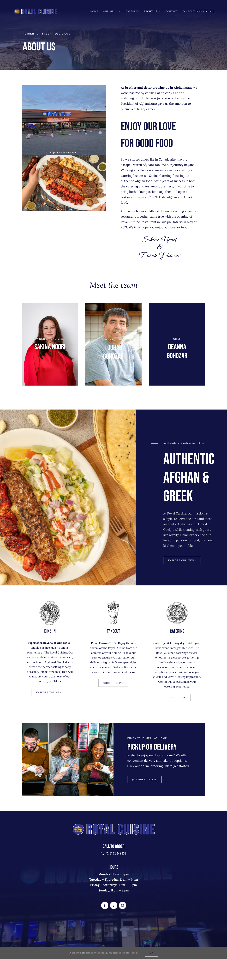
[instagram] (122, 905)
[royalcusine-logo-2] (36, 9)
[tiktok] (113, 905)
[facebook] (104, 905)
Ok (151, 952)
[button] (113, 683)
